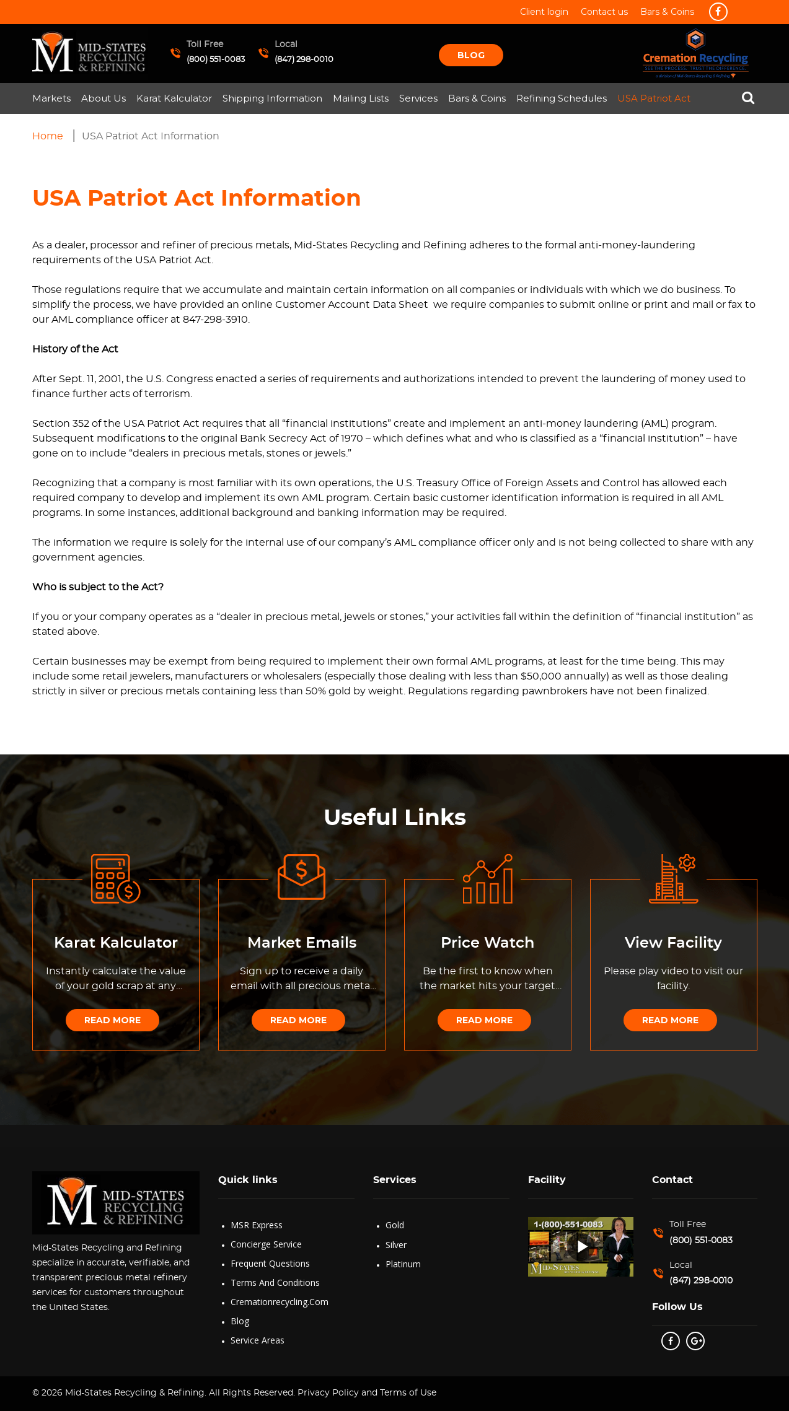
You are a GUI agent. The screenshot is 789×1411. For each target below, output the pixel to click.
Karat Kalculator (174, 98)
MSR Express (257, 1225)
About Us (103, 98)
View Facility (673, 943)
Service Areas (257, 1340)
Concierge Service (266, 1244)
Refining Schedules (561, 98)
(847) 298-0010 (304, 60)
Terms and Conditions (275, 1282)
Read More (112, 1020)
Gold (395, 1225)
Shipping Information (272, 98)
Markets (51, 98)
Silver (396, 1245)
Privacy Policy (327, 1393)
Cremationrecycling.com (279, 1302)
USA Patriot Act (653, 98)
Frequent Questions (270, 1263)
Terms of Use (408, 1393)
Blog (471, 55)
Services (418, 98)
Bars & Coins (477, 98)
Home (47, 136)
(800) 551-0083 (216, 60)
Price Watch (487, 943)
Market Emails (301, 943)
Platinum (403, 1264)
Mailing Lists (361, 98)
